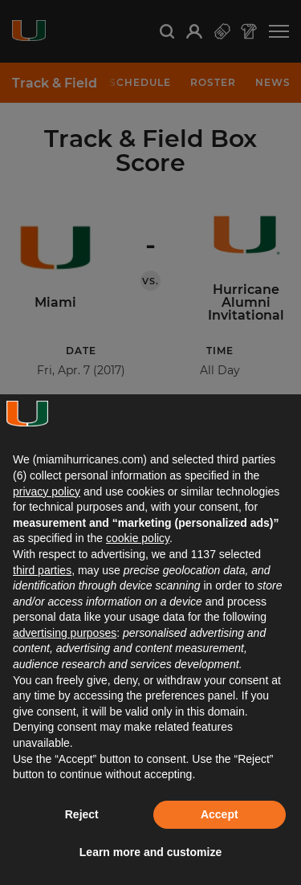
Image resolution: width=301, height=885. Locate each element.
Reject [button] (82, 814)
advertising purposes (64, 632)
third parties (42, 570)
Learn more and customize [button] (150, 852)
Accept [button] (219, 814)
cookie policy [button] (137, 538)
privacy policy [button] (46, 491)
